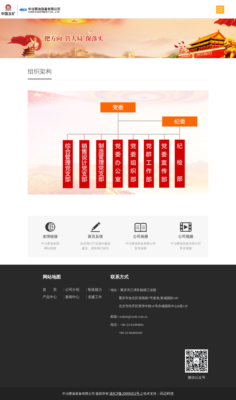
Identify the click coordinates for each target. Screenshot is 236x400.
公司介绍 (72, 290)
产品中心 (50, 297)
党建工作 (95, 297)
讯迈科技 (167, 393)
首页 (53, 290)
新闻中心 (72, 297)
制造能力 (95, 290)
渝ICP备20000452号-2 (125, 393)
